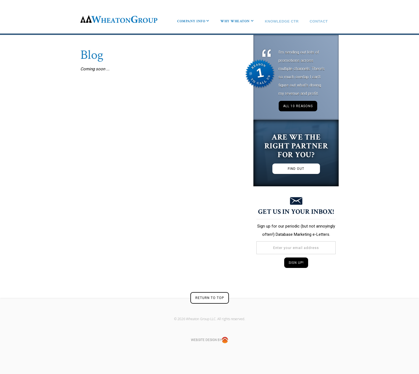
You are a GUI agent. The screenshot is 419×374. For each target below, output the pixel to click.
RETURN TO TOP (209, 297)
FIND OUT (296, 168)
